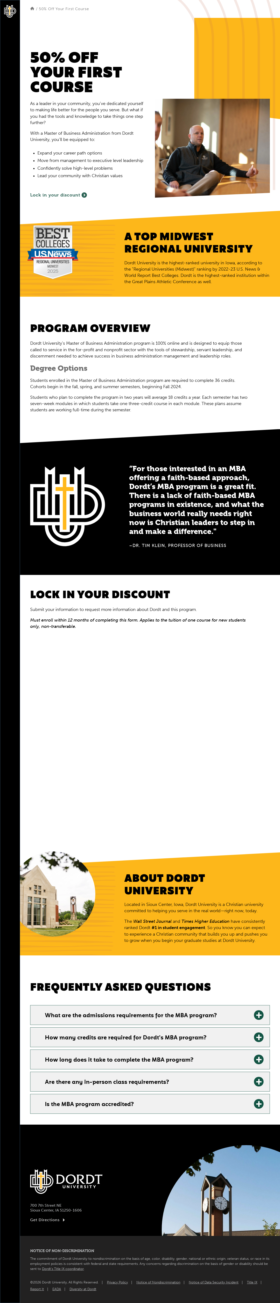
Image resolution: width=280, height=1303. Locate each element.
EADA (56, 1289)
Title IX (252, 1282)
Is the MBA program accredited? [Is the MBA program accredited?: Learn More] (89, 1104)
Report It (37, 1289)
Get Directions (48, 1220)
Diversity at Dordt (83, 1289)
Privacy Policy (117, 1282)
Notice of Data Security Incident (213, 1282)
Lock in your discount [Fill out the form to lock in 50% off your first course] (58, 195)
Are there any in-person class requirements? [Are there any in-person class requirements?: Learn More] (107, 1082)
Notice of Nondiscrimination (158, 1282)
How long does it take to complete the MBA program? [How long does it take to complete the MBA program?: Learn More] (119, 1060)
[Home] (32, 9)
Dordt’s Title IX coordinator (63, 1269)
